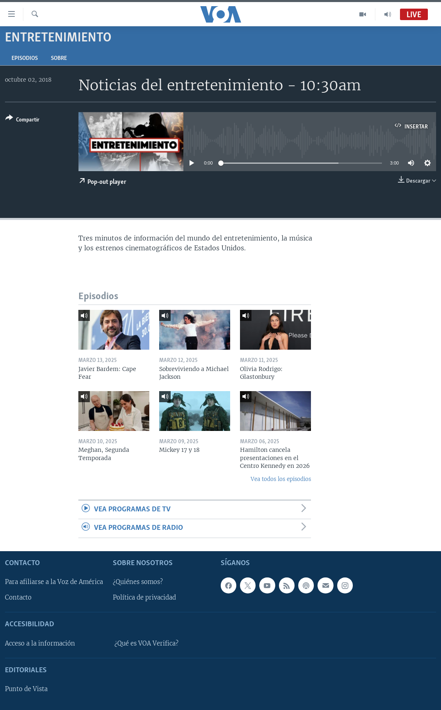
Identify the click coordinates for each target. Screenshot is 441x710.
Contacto (18, 597)
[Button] (22, 120)
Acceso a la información (40, 643)
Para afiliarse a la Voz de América (54, 582)
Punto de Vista (26, 689)
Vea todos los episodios (281, 479)
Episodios (24, 58)
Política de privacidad (144, 597)
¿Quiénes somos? (138, 582)
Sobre (59, 58)
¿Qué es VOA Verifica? (146, 643)
